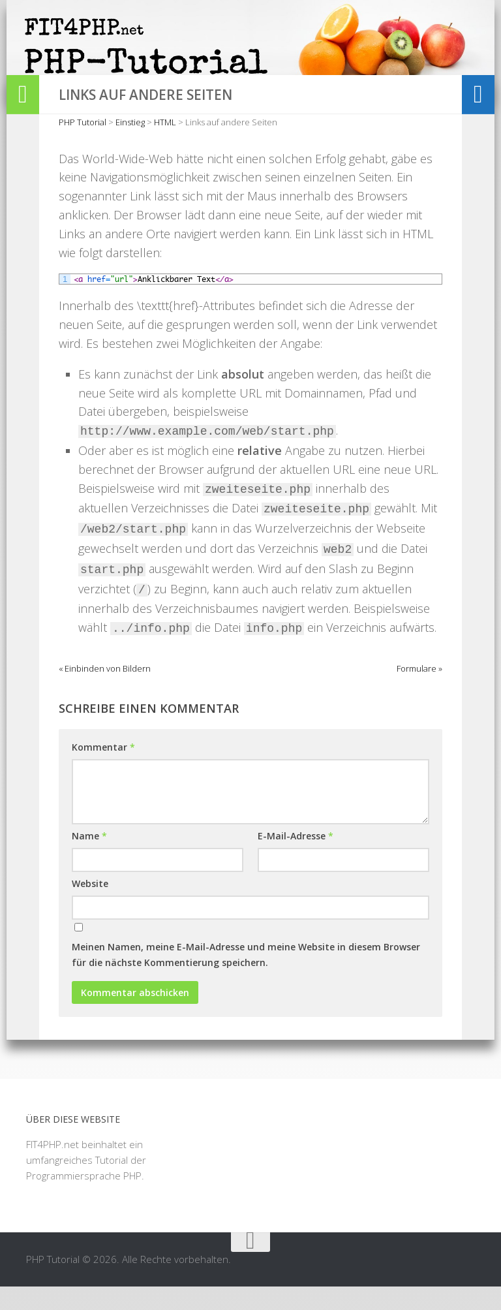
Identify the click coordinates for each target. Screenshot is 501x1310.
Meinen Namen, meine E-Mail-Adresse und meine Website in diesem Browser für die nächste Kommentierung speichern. (246, 979)
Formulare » (419, 692)
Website (90, 907)
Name (89, 860)
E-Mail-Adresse (295, 860)
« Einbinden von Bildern (105, 692)
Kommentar (103, 771)
